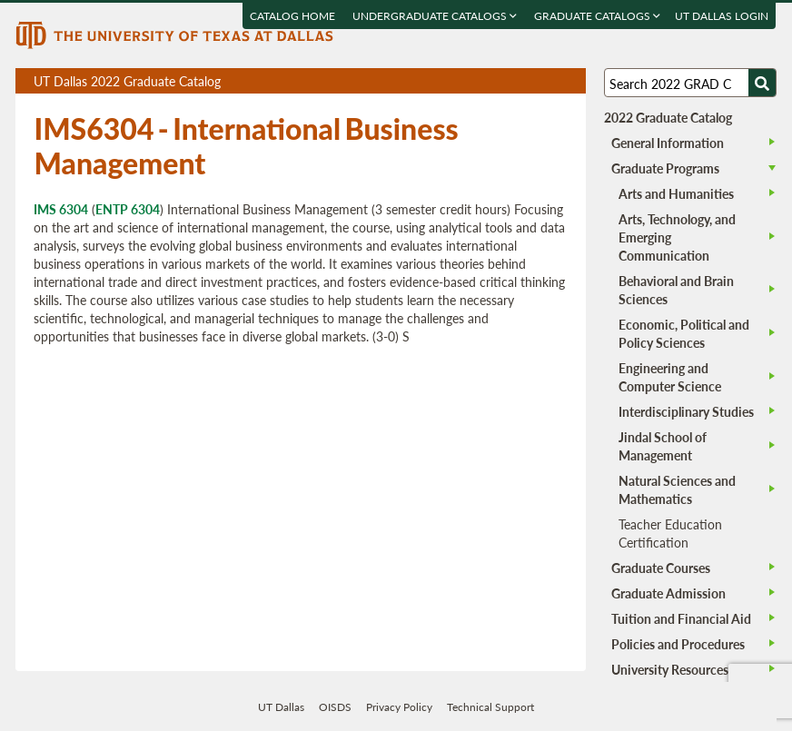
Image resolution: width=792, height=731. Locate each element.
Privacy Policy (399, 707)
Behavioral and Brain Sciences (676, 290)
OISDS (335, 707)
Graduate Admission (668, 593)
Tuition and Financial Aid (681, 618)
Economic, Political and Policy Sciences (684, 333)
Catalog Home (293, 16)
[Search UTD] (762, 82)
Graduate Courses (660, 567)
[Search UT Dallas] (690, 82)
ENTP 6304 (127, 209)
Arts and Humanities (676, 193)
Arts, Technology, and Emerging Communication (677, 237)
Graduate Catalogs (598, 16)
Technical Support (490, 707)
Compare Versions (569, 81)
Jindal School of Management (663, 446)
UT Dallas (281, 707)
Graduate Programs (665, 168)
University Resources (669, 669)
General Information (667, 142)
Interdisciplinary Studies (686, 411)
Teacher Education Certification (670, 533)
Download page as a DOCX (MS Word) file (527, 81)
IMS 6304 (61, 209)
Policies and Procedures (678, 644)
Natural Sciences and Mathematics (677, 489)
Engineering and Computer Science (670, 377)
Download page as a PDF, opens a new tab (506, 81)
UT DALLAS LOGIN (722, 16)
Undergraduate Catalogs (435, 16)
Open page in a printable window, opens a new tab (548, 81)
